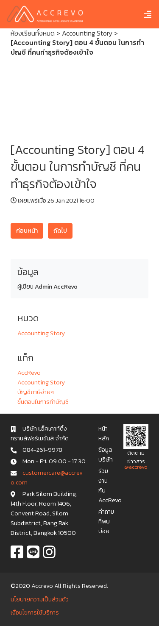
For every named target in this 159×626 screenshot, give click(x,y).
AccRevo (29, 372)
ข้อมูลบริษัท (105, 454)
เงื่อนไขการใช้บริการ (35, 612)
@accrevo (136, 467)
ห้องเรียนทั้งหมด (33, 33)
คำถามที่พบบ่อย (106, 521)
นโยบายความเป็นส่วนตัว (40, 599)
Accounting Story (87, 33)
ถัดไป (60, 230)
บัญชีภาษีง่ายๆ (35, 392)
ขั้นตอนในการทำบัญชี (43, 401)
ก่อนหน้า (27, 230)
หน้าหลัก (103, 433)
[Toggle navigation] (141, 14)
